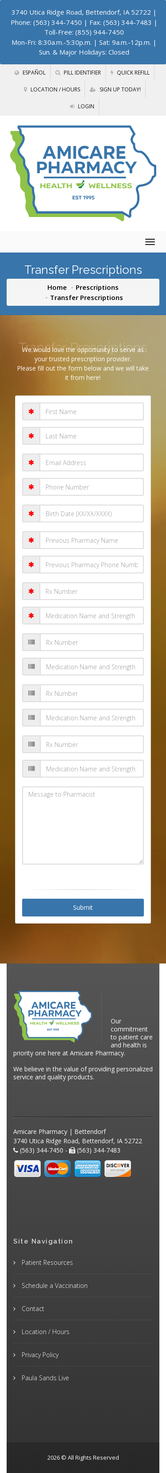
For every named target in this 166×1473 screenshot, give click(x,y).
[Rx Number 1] (91, 591)
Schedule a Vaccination (54, 1285)
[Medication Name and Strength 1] (91, 615)
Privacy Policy (39, 1355)
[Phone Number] (91, 487)
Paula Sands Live (44, 1378)
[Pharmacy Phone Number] (91, 564)
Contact (32, 1308)
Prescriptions (97, 287)
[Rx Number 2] (92, 642)
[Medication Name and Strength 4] (92, 769)
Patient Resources (46, 1262)
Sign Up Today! (115, 89)
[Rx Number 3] (92, 693)
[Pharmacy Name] (91, 540)
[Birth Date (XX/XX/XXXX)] (91, 513)
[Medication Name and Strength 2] (92, 666)
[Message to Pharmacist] (83, 825)
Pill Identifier (78, 72)
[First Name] (91, 411)
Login (82, 106)
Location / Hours (52, 89)
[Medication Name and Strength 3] (92, 718)
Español (30, 72)
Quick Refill (130, 72)
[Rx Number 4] (92, 744)
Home (57, 287)
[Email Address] (91, 462)
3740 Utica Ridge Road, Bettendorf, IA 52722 (81, 12)
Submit (83, 907)
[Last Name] (91, 436)
